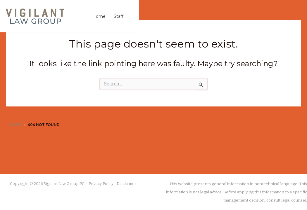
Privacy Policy (101, 183)
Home (99, 16)
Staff (118, 16)
